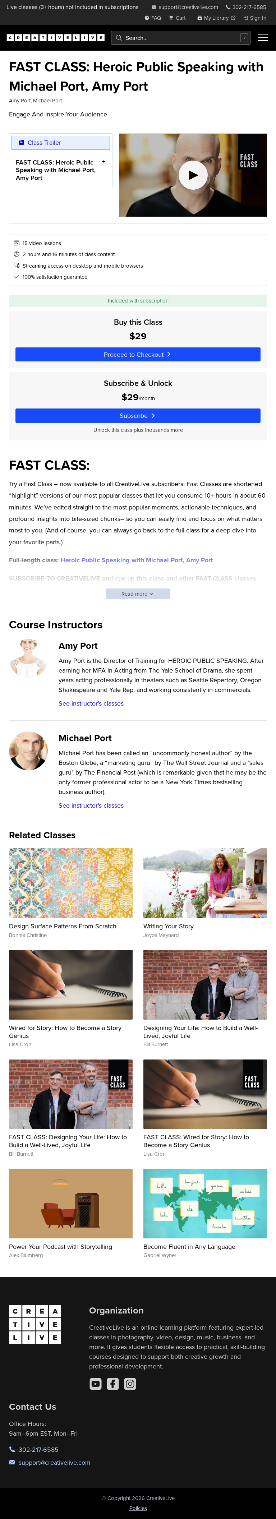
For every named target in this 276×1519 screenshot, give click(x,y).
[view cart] (179, 18)
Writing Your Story (168, 926)
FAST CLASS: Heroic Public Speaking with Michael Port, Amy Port (56, 169)
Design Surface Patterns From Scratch (62, 926)
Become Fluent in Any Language (189, 1246)
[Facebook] (112, 1383)
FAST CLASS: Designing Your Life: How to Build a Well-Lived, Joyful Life (68, 1140)
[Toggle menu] (263, 37)
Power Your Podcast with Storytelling (60, 1246)
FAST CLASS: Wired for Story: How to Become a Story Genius (196, 1140)
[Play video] (193, 175)
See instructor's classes (91, 703)
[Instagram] (130, 1383)
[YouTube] (95, 1383)
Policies (138, 1508)
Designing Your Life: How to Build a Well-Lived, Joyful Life (200, 1031)
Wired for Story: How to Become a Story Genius (65, 1031)
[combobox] (180, 37)
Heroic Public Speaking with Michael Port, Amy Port (137, 560)
